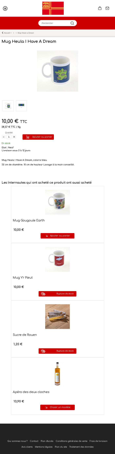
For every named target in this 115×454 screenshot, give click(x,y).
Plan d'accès (47, 441)
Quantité (8, 132)
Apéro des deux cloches (31, 392)
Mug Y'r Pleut (23, 277)
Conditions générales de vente (71, 441)
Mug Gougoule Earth (29, 220)
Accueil (7, 33)
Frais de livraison (98, 441)
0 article (100, 8)
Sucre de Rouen (25, 334)
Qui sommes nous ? (17, 441)
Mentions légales (43, 447)
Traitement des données (81, 447)
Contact (107, 8)
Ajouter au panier (42, 137)
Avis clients (27, 447)
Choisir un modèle (60, 407)
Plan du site (61, 447)
